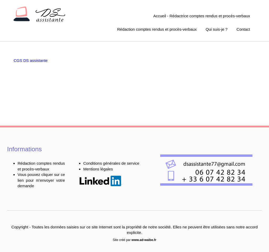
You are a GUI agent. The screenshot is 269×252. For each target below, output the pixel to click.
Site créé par (134, 240)
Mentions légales (98, 169)
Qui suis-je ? (216, 29)
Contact (243, 29)
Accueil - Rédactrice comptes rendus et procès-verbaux (201, 16)
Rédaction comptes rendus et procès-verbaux (157, 29)
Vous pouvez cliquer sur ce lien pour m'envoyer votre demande (41, 180)
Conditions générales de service (111, 163)
